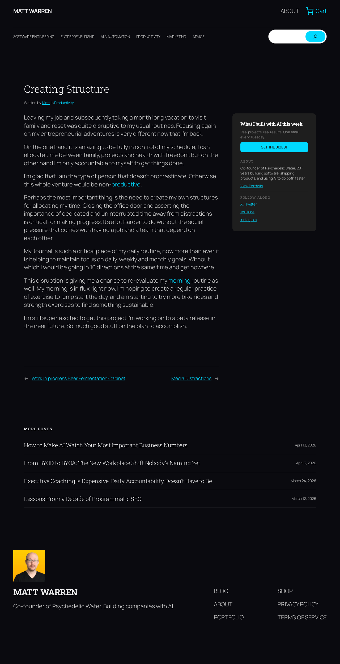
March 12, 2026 (304, 498)
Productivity (64, 103)
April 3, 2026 (306, 463)
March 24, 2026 (303, 481)
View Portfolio (251, 186)
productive (126, 185)
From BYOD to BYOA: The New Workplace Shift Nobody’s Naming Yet (112, 463)
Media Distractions (191, 378)
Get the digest (274, 147)
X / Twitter (248, 204)
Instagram (248, 219)
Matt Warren (33, 11)
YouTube (247, 212)
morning (179, 281)
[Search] (315, 36)
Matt (46, 102)
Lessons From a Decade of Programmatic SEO (83, 499)
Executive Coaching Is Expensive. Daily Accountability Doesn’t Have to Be (118, 481)
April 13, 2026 (305, 445)
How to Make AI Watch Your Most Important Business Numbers (106, 445)
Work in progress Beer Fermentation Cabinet (78, 378)
